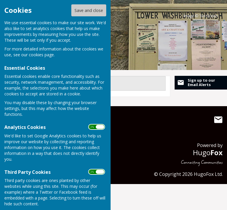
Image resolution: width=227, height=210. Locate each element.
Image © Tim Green (201, 16)
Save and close (89, 10)
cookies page (41, 54)
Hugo (208, 152)
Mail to (218, 120)
